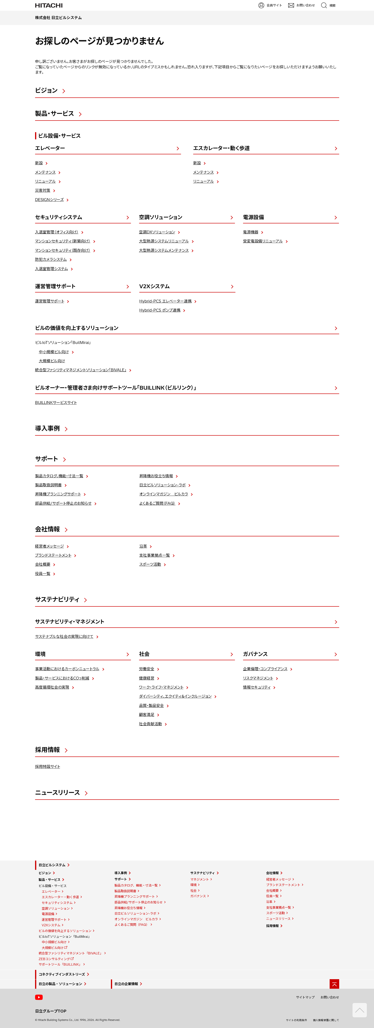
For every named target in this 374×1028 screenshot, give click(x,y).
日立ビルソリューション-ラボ (162, 485)
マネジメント (199, 879)
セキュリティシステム (58, 217)
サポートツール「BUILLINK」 (60, 964)
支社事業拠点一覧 (154, 555)
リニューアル (45, 181)
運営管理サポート (55, 286)
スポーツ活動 (150, 564)
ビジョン (45, 873)
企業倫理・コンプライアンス (265, 668)
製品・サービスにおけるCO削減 (62, 678)
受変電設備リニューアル (263, 241)
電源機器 (250, 232)
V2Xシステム (154, 286)
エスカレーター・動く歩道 (221, 148)
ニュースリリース (278, 919)
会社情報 (272, 873)
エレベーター (50, 148)
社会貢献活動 (150, 723)
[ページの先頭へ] (334, 984)
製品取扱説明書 (48, 485)
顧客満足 (146, 714)
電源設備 (253, 217)
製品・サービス (49, 880)
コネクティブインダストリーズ (62, 974)
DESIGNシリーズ (49, 199)
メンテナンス (45, 172)
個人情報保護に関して (326, 1020)
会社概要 (42, 564)
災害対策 (42, 190)
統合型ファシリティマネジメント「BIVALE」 (71, 953)
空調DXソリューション (157, 232)
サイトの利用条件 (296, 1020)
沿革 (143, 546)
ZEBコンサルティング (54, 959)
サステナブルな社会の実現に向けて (64, 636)
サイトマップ (305, 997)
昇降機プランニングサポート (58, 494)
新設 (39, 163)
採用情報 (272, 926)
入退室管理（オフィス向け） (56, 232)
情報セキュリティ (256, 687)
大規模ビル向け (52, 360)
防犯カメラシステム (51, 259)
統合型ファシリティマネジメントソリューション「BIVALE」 (80, 370)
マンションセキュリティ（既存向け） (62, 250)
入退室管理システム (51, 268)
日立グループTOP (50, 1011)
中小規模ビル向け (54, 351)
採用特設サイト (47, 766)
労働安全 (146, 668)
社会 (144, 654)
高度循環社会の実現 (52, 687)
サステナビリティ (202, 873)
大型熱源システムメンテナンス (164, 250)
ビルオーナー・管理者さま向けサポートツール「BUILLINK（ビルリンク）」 (115, 387)
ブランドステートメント (53, 555)
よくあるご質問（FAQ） (157, 503)
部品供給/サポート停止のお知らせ (63, 503)
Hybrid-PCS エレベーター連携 (165, 301)
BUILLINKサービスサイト (56, 402)
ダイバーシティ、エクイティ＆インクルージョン (175, 696)
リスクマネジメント (258, 678)
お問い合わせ (330, 997)
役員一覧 (42, 573)
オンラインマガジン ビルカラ (163, 494)
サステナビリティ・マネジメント (69, 621)
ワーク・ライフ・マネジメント (161, 687)
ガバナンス (255, 654)
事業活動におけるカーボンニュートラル (67, 668)
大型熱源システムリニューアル (164, 241)
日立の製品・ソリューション (60, 984)
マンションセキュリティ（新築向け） (62, 241)
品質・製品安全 (151, 705)
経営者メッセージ (49, 546)
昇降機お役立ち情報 (156, 476)
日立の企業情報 (126, 984)
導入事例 (120, 873)
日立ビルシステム (52, 865)
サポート (120, 879)
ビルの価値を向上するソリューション (76, 328)
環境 (40, 654)
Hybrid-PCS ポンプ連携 (159, 310)
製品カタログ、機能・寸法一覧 (59, 476)
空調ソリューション (160, 217)
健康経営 (146, 678)
